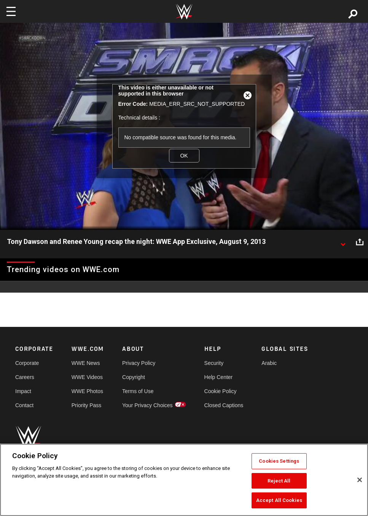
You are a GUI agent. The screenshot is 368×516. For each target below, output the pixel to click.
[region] (184, 480)
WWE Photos (87, 391)
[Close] (359, 479)
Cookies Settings (279, 461)
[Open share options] (359, 242)
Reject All (279, 481)
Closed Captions (224, 405)
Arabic (269, 363)
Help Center (218, 377)
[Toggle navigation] (11, 11)
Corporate (27, 363)
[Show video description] (343, 242)
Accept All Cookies (279, 500)
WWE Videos (87, 377)
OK (184, 156)
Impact (23, 391)
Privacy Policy (138, 363)
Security (214, 363)
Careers (24, 377)
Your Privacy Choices (147, 405)
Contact (24, 405)
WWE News (86, 363)
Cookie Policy (220, 391)
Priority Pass (87, 405)
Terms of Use (137, 391)
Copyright (133, 377)
